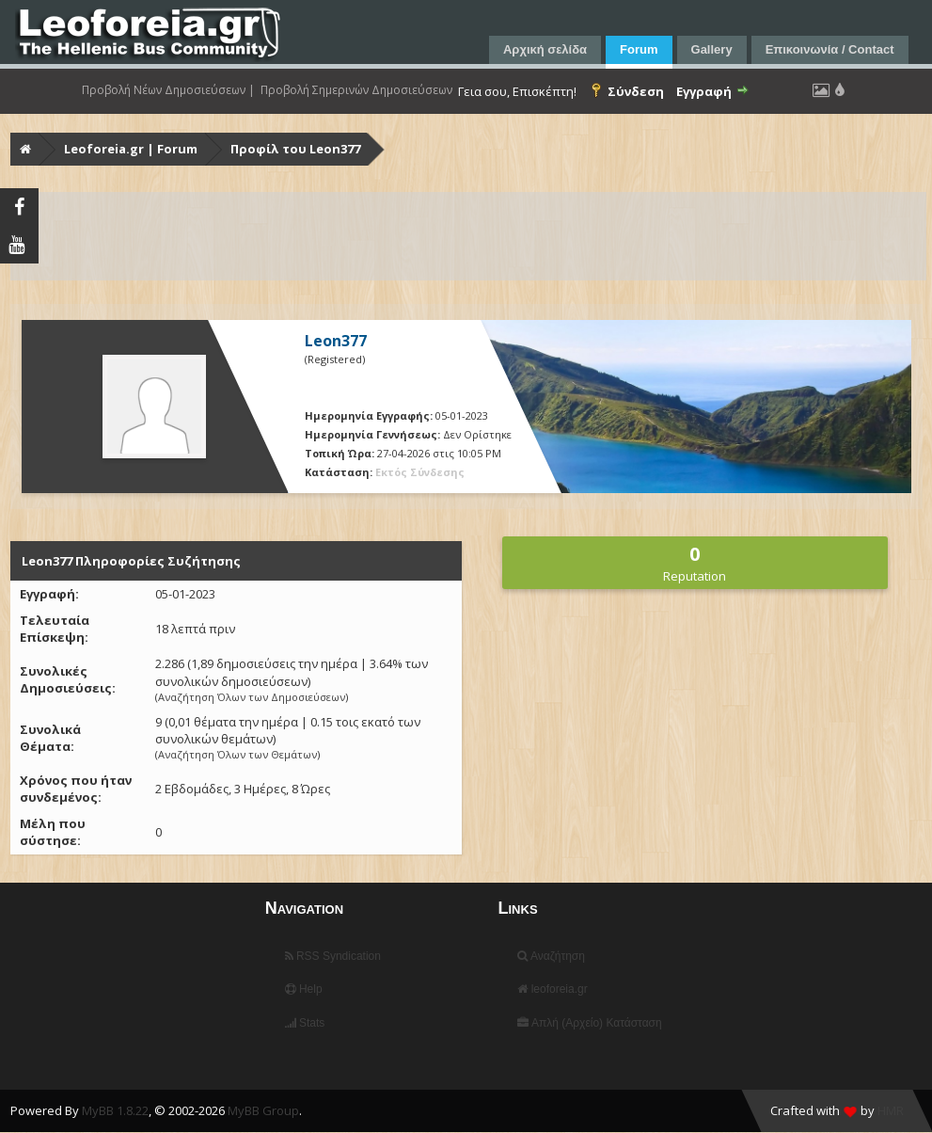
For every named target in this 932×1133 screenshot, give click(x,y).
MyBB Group (263, 1110)
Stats (305, 1022)
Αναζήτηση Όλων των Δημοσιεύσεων (251, 697)
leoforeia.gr (552, 989)
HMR (890, 1110)
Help (304, 989)
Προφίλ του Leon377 (295, 148)
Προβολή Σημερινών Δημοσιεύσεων (356, 90)
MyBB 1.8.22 (115, 1110)
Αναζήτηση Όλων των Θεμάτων (237, 754)
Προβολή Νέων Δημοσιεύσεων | (168, 90)
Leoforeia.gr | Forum (130, 148)
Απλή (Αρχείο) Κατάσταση (589, 1022)
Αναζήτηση (551, 956)
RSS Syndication (333, 956)
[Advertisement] (468, 236)
